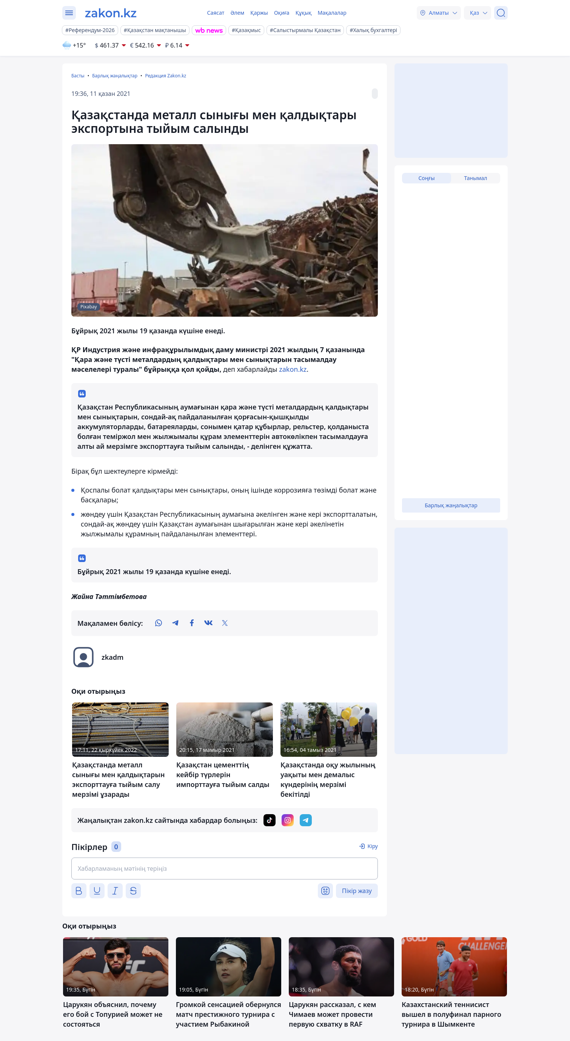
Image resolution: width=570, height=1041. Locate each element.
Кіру (372, 846)
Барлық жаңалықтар (114, 75)
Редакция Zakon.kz (165, 75)
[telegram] (175, 623)
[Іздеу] (501, 13)
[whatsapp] (158, 623)
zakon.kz (293, 369)
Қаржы (259, 12)
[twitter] (225, 623)
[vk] (208, 623)
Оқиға (282, 12)
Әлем (237, 12)
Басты (78, 75)
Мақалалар (331, 12)
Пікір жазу (357, 891)
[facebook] (192, 623)
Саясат (215, 12)
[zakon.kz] (111, 12)
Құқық (304, 12)
